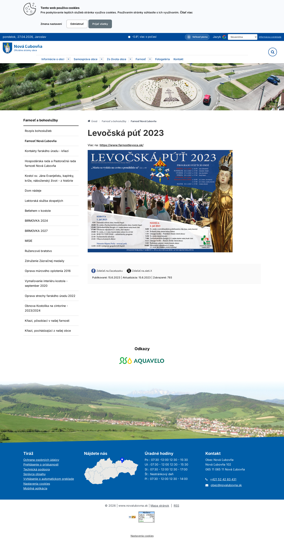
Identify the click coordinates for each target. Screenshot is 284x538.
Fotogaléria (162, 59)
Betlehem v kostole (38, 210)
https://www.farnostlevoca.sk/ (121, 145)
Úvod (92, 121)
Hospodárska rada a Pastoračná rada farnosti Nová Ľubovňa (50, 163)
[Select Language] (242, 37)
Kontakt (178, 59)
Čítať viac (186, 12)
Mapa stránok (160, 505)
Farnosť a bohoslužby (114, 121)
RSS (176, 505)
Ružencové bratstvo (38, 251)
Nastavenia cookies (36, 483)
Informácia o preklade (270, 37)
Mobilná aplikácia (35, 488)
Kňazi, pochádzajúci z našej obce (48, 330)
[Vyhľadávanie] (272, 52)
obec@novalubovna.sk (226, 485)
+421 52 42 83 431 (223, 479)
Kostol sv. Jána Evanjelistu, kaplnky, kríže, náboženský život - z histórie (49, 178)
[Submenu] (68, 59)
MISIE (28, 241)
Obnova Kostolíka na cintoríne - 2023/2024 (46, 308)
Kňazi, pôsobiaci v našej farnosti (47, 320)
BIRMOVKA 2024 (36, 220)
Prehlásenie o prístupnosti (41, 464)
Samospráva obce (85, 59)
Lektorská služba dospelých (44, 201)
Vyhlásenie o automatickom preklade (48, 479)
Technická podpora (36, 469)
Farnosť (141, 59)
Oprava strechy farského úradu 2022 (50, 296)
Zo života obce (116, 59)
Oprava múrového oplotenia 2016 (48, 271)
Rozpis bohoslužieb (38, 131)
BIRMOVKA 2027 (36, 231)
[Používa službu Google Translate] (224, 37)
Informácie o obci (52, 59)
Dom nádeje (33, 190)
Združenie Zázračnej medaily (44, 261)
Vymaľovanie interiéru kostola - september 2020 (46, 283)
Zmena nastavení (51, 23)
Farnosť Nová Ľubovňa (41, 141)
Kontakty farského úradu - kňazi (47, 151)
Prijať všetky (100, 23)
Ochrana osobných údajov (41, 460)
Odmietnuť (77, 23)
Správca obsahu (34, 474)
